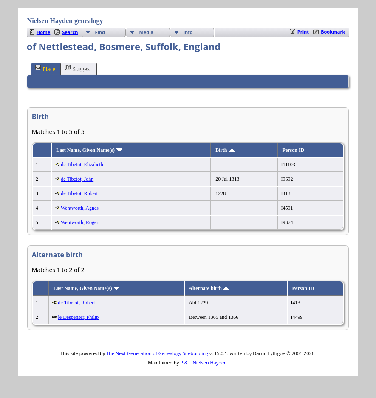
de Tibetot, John (77, 179)
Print (303, 31)
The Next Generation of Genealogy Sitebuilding (157, 353)
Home (44, 32)
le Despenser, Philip (78, 317)
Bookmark (333, 31)
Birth (225, 150)
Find (100, 32)
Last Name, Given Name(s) (89, 150)
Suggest (78, 68)
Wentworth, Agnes (80, 208)
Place (45, 68)
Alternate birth (209, 288)
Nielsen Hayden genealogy (65, 20)
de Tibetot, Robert (79, 193)
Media (146, 32)
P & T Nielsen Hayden (203, 362)
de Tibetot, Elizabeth (82, 165)
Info (187, 32)
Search (70, 32)
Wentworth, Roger (79, 222)
